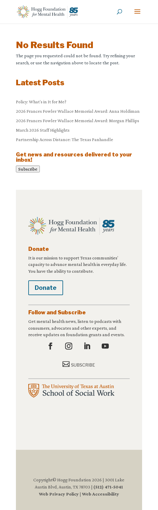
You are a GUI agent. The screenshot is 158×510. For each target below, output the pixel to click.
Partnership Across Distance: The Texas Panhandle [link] (64, 139)
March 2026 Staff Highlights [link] (43, 130)
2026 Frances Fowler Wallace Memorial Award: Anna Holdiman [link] (78, 111)
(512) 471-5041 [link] (108, 486)
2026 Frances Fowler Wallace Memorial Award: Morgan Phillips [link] (77, 120)
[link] (47, 11)
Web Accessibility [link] (100, 493)
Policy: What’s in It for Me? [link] (41, 101)
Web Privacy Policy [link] (59, 493)
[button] (137, 15)
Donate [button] (46, 287)
